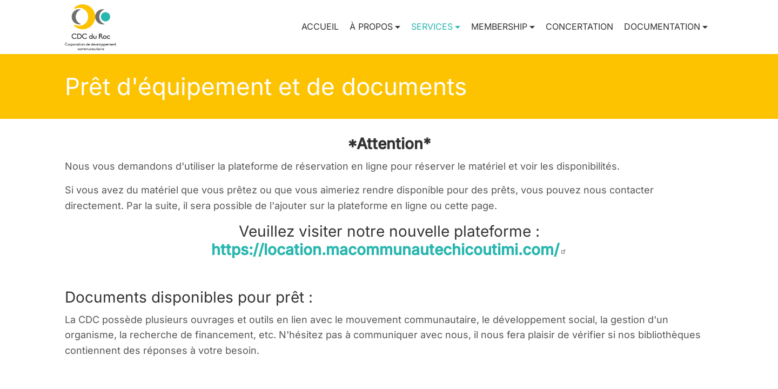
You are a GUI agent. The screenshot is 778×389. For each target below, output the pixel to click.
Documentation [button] (662, 26)
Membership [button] (499, 26)
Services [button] (432, 26)
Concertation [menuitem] (579, 26)
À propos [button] (371, 26)
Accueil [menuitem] (320, 26)
